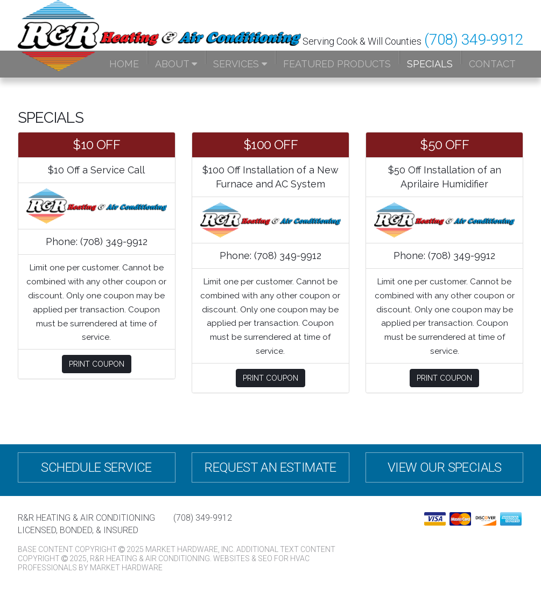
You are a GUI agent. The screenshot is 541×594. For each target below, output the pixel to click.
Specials (430, 63)
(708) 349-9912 (473, 39)
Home (124, 63)
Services (240, 63)
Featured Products (337, 63)
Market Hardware (126, 567)
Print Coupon (96, 364)
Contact (492, 63)
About (176, 63)
